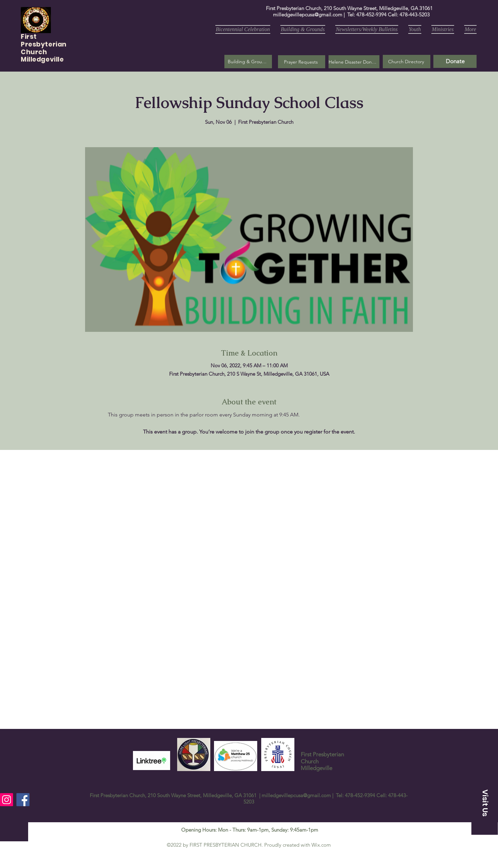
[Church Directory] (406, 61)
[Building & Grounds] (248, 61)
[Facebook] (22, 799)
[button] (301, 61)
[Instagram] (6, 799)
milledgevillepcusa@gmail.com (307, 14)
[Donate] (455, 61)
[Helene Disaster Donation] (354, 61)
